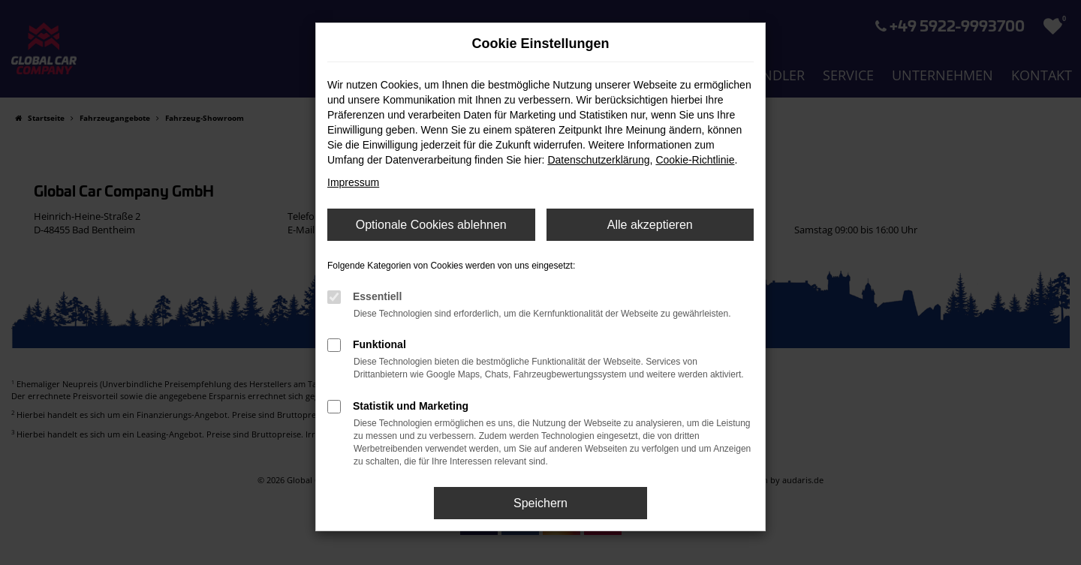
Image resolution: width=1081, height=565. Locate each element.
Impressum (353, 182)
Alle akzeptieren (650, 224)
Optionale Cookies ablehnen (431, 224)
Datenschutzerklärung (598, 160)
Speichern (540, 503)
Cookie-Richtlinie (694, 160)
